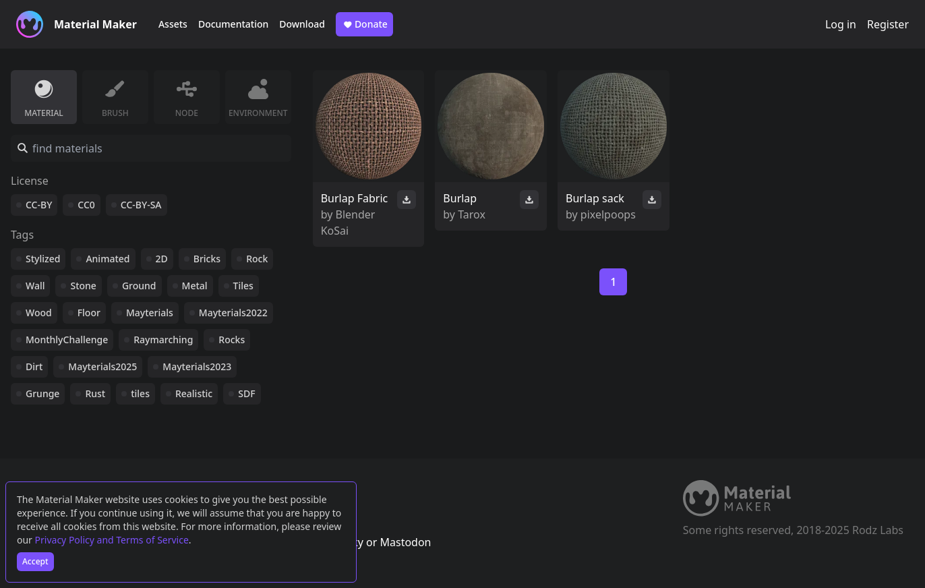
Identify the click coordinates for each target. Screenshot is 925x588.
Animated (107, 258)
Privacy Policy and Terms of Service (112, 539)
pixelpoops (608, 214)
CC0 (86, 204)
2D (162, 258)
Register (888, 24)
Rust (95, 393)
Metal (195, 285)
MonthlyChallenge (67, 339)
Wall (35, 285)
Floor (89, 312)
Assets (172, 24)
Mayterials (149, 312)
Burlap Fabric (354, 198)
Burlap (460, 198)
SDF (246, 393)
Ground (139, 285)
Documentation (233, 24)
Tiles (243, 285)
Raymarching (163, 339)
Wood (39, 312)
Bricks (206, 258)
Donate (364, 24)
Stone (83, 285)
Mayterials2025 (102, 366)
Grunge (42, 393)
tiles (140, 393)
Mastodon (405, 542)
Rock (257, 258)
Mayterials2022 (233, 312)
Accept (35, 561)
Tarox (471, 214)
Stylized (43, 258)
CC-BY (39, 204)
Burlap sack (595, 198)
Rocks (231, 339)
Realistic (193, 393)
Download (302, 24)
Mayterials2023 (196, 366)
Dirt (34, 366)
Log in (840, 24)
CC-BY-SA (141, 204)
